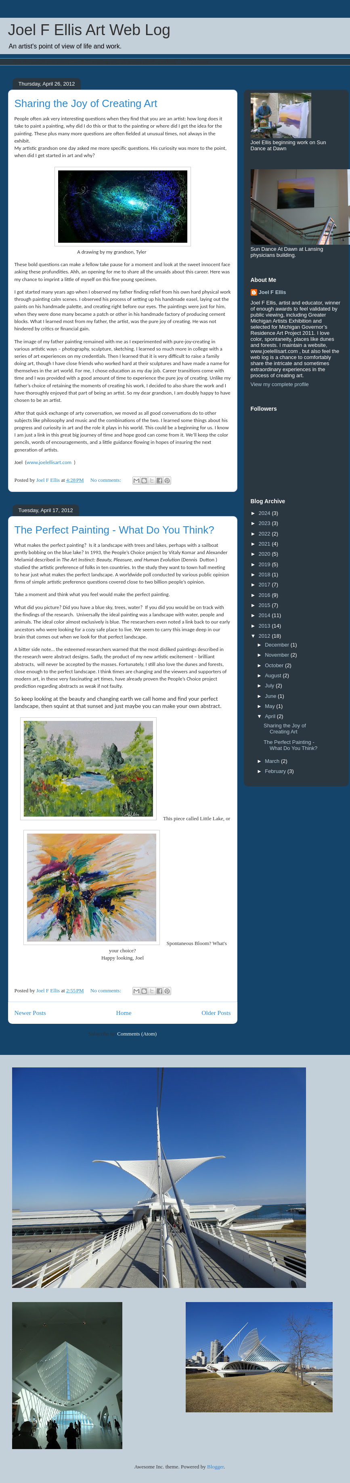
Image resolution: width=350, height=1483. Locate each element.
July (270, 686)
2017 (265, 585)
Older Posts (216, 1012)
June (271, 696)
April (271, 716)
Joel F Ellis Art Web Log (89, 29)
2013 (265, 626)
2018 (265, 574)
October (275, 665)
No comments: (106, 480)
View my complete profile (280, 384)
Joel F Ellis (272, 292)
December (278, 645)
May (270, 706)
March (273, 761)
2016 (265, 595)
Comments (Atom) (137, 1034)
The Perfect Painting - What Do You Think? (114, 530)
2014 (265, 615)
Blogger (215, 1467)
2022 (265, 534)
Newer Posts (30, 1012)
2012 (265, 636)
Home (123, 1012)
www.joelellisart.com (49, 462)
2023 (265, 523)
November (278, 655)
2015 (265, 605)
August (274, 675)
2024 (265, 513)
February (276, 771)
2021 (265, 544)
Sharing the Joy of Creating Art (86, 103)
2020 (265, 554)
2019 (265, 564)
